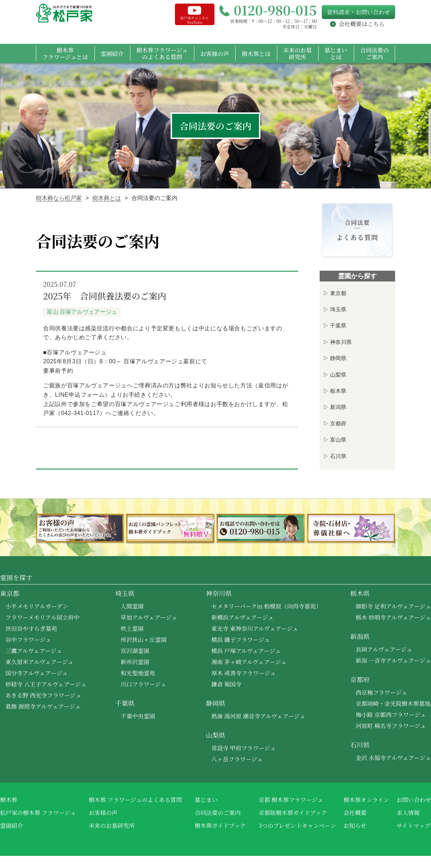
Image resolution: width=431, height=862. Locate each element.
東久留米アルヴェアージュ (39, 662)
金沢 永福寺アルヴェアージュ (393, 758)
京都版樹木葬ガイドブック (293, 813)
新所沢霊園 (135, 662)
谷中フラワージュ (28, 639)
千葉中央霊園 (138, 716)
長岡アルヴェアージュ (384, 649)
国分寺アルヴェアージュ (36, 673)
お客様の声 (214, 54)
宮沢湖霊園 (135, 651)
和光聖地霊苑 (138, 673)
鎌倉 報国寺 (226, 684)
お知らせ (354, 825)
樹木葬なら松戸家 (59, 198)
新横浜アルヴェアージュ (242, 617)
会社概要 (354, 813)
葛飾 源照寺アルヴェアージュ (43, 706)
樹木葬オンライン (366, 800)
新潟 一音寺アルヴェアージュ (393, 660)
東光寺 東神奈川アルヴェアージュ (254, 628)
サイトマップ (413, 825)
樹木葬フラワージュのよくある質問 (161, 53)
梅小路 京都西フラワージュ (391, 714)
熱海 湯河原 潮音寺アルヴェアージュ (258, 716)
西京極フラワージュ (381, 692)
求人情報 (408, 813)
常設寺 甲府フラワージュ (243, 748)
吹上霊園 (132, 628)
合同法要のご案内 (374, 53)
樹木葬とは (256, 54)
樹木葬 (8, 800)
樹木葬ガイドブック (220, 825)
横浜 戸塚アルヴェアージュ (246, 651)
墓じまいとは (335, 53)
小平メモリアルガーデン (36, 606)
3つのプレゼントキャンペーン (297, 825)
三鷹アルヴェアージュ (33, 651)
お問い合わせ (414, 800)
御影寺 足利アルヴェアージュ (393, 606)
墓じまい (206, 800)
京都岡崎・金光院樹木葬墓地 (393, 703)
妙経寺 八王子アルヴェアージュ (46, 684)
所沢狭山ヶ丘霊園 (144, 639)
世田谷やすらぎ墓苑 (31, 628)
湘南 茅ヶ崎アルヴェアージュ (249, 662)
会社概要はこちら (362, 24)
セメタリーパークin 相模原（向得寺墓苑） (266, 606)
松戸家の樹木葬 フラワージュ (38, 813)
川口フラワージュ (143, 684)
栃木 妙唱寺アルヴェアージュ (393, 617)
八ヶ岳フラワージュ (237, 759)
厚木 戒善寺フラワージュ (243, 673)
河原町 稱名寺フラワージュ (391, 726)
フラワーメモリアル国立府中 (42, 617)
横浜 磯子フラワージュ (240, 639)
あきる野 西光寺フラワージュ (43, 695)
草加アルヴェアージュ (149, 617)
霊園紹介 (112, 54)
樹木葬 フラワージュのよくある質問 (135, 800)
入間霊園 (132, 606)
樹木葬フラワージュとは (65, 53)
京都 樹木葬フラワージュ (291, 800)
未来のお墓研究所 (297, 53)
